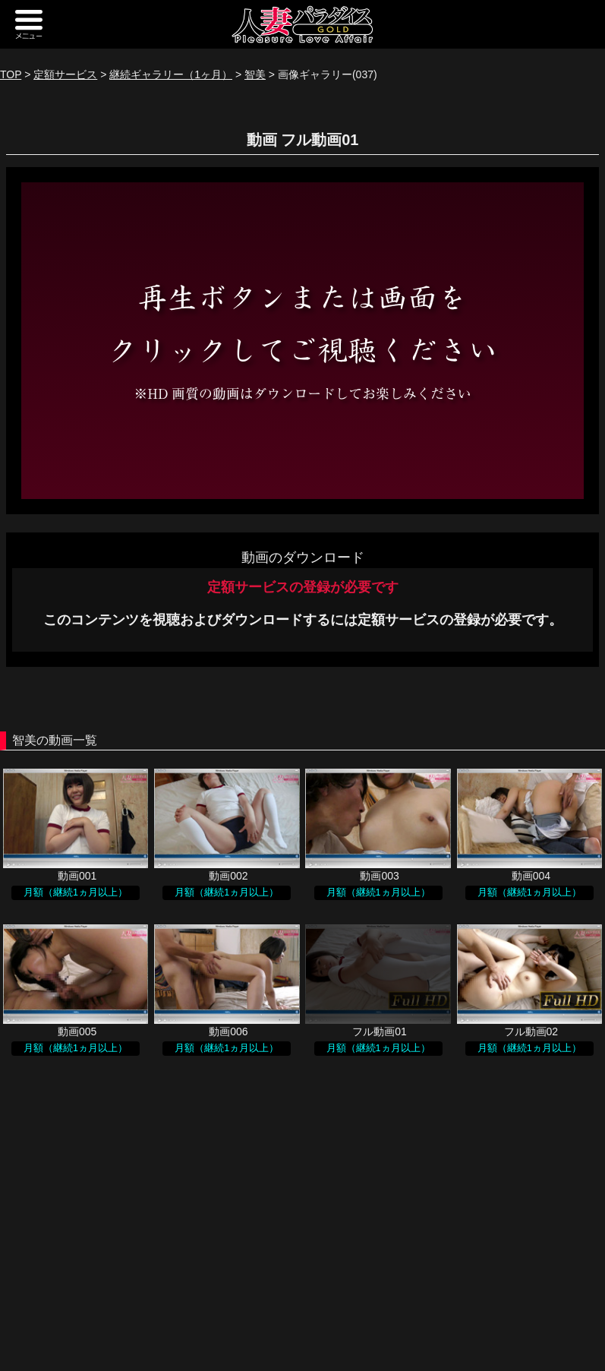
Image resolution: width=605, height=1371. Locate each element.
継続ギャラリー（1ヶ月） (170, 74)
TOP (10, 74)
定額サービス (65, 74)
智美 (255, 74)
